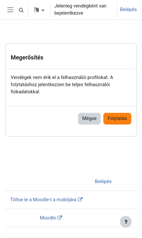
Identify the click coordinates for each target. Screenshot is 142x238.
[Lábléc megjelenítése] (126, 222)
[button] (21, 10)
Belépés (128, 9)
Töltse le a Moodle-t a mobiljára (43, 200)
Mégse (89, 118)
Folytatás (117, 118)
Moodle (48, 218)
